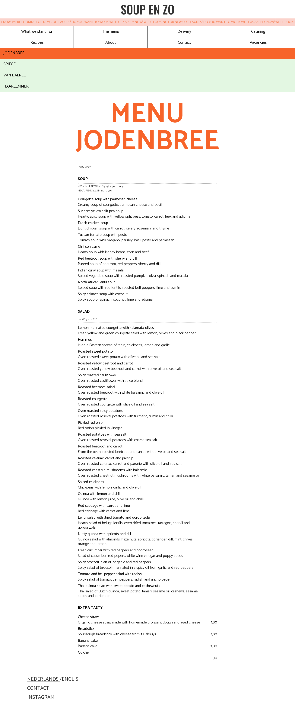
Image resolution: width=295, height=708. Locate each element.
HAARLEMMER (16, 86)
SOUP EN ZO (147, 9)
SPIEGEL (10, 64)
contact (38, 688)
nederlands (43, 679)
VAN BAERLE (14, 75)
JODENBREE (13, 53)
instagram (40, 697)
